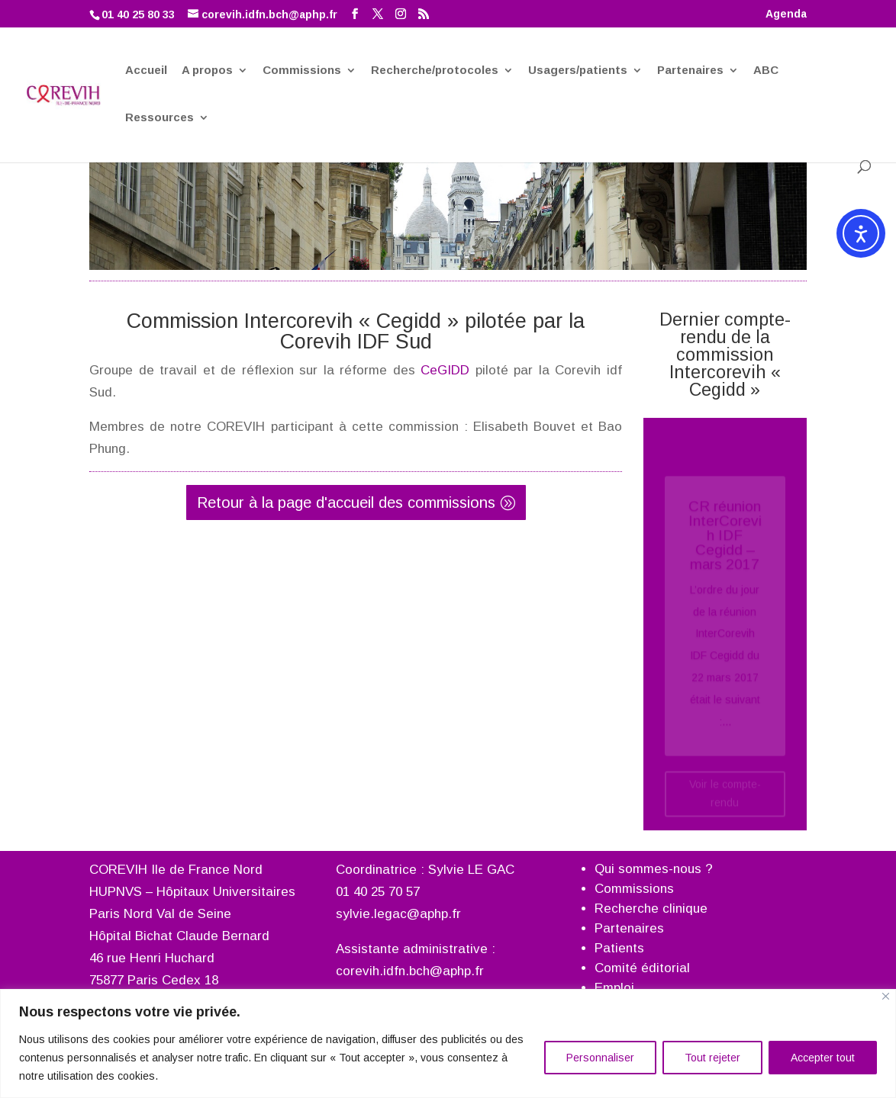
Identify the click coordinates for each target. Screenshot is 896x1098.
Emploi (614, 988)
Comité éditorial (642, 968)
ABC (765, 71)
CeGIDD (445, 370)
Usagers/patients (577, 71)
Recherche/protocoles (434, 71)
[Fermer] (885, 996)
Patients (619, 948)
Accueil (146, 71)
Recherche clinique (651, 908)
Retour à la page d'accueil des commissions (346, 502)
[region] (448, 1043)
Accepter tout (823, 1057)
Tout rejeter (712, 1057)
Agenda (786, 14)
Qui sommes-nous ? (654, 869)
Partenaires (690, 71)
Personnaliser (600, 1057)
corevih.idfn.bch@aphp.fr (410, 971)
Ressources (159, 118)
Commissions (302, 71)
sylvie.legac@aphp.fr (398, 914)
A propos (207, 71)
